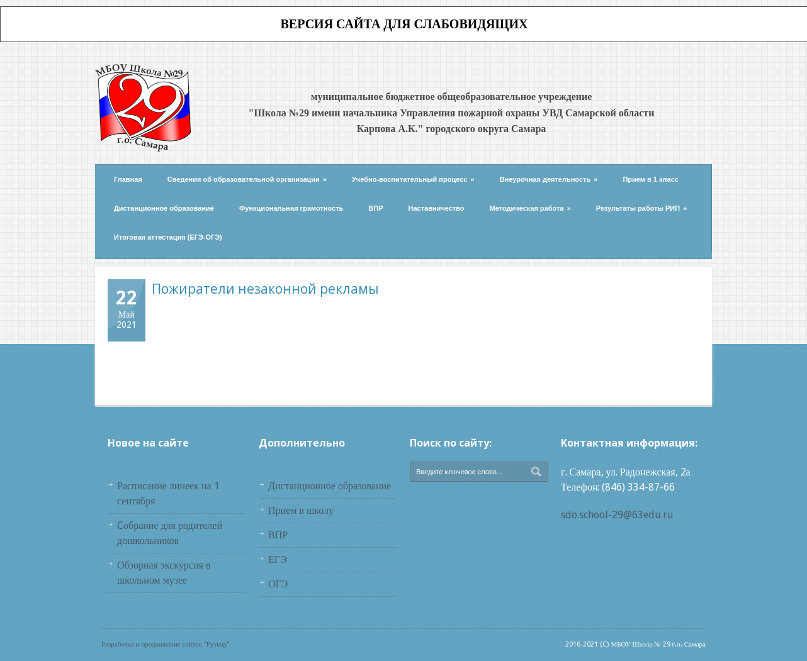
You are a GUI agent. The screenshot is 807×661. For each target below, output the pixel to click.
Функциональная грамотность (291, 208)
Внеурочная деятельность (549, 179)
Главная (128, 179)
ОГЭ (278, 584)
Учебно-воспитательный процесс (413, 179)
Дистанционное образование (164, 208)
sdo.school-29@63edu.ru (617, 515)
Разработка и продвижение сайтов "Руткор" (165, 644)
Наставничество (437, 208)
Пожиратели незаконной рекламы (265, 288)
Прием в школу (301, 510)
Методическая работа (530, 208)
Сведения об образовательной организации (247, 179)
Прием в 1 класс (651, 179)
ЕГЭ (277, 559)
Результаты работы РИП (641, 208)
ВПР (375, 208)
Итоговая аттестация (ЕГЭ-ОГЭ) (168, 237)
